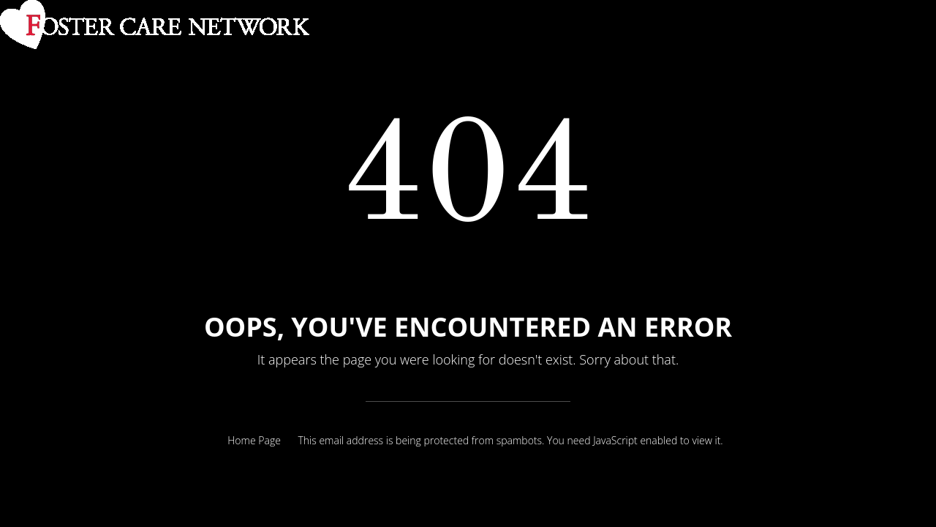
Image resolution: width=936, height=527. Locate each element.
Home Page (254, 440)
